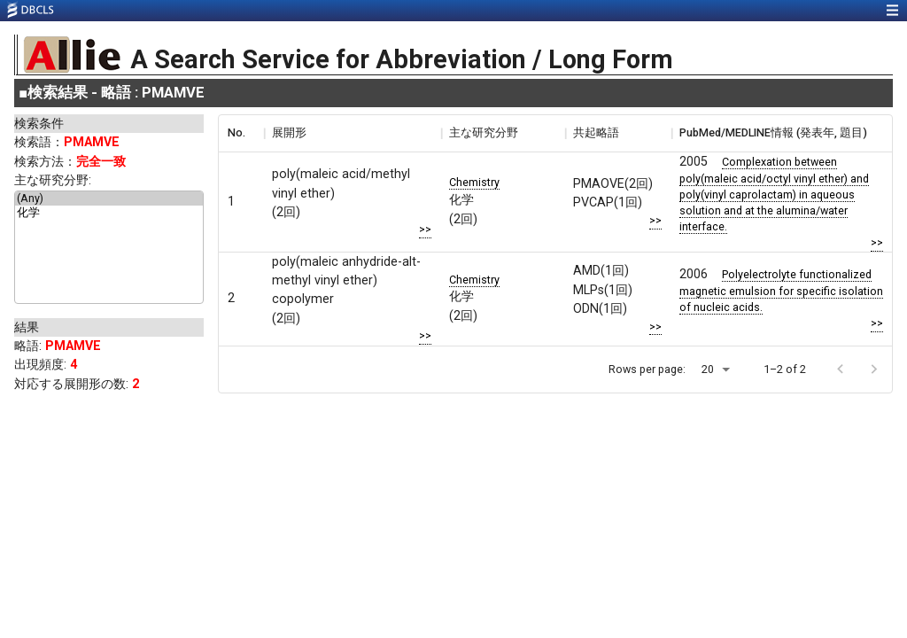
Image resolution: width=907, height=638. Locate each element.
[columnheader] (241, 133)
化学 (109, 214)
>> (425, 229)
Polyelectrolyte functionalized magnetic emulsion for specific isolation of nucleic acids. (781, 291)
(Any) (109, 198)
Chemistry (474, 182)
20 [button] (708, 369)
